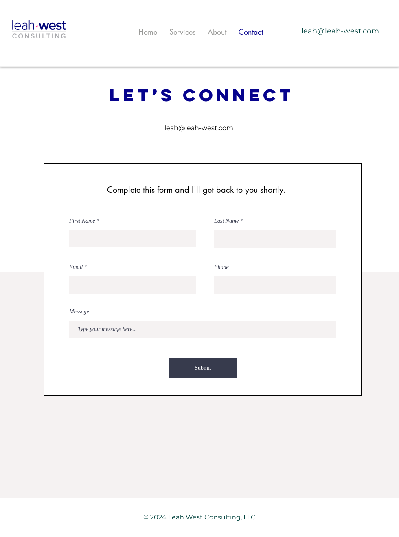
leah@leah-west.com (340, 31)
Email (76, 267)
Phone (221, 267)
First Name (82, 221)
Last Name (226, 221)
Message (79, 312)
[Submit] (203, 368)
